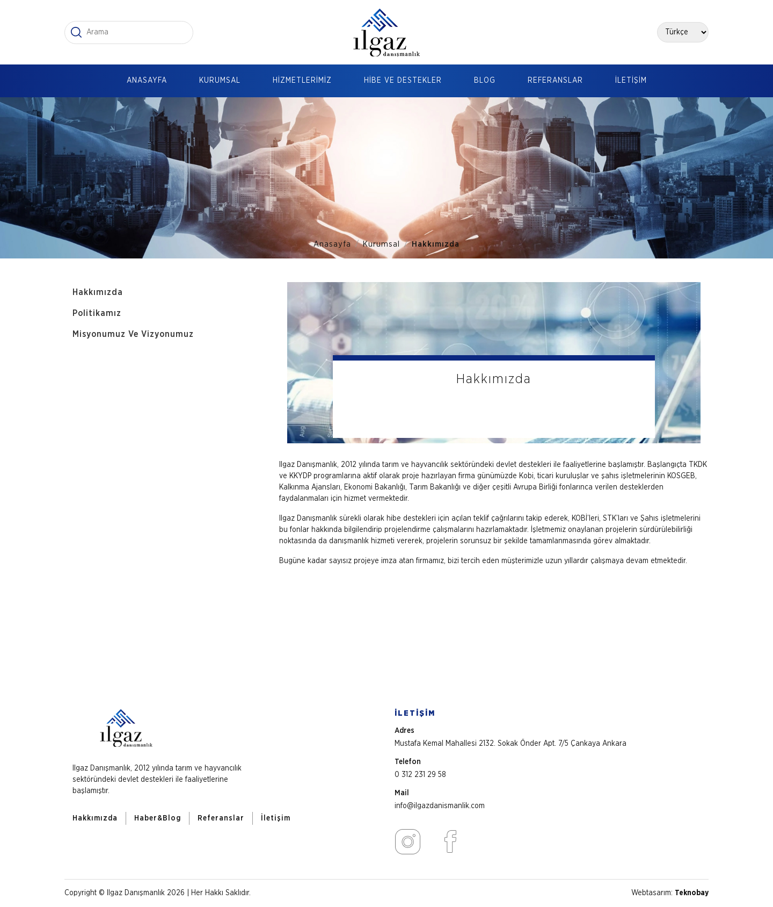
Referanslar (221, 818)
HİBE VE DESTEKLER (403, 80)
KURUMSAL (219, 80)
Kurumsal (381, 244)
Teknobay (692, 893)
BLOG (484, 80)
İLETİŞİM (631, 80)
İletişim (275, 818)
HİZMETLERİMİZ (302, 80)
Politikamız (96, 313)
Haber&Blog (157, 818)
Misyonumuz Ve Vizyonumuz (133, 334)
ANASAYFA (147, 80)
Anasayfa (332, 244)
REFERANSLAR (555, 80)
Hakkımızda (436, 244)
